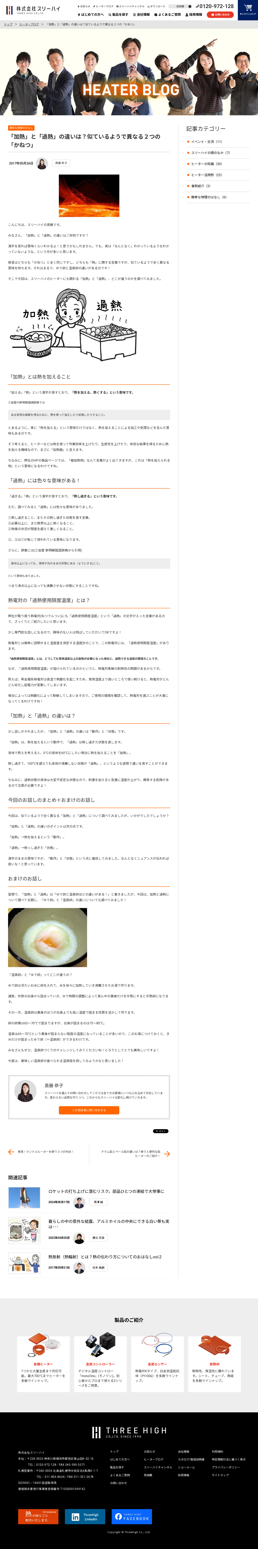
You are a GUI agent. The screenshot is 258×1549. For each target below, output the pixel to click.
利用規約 (217, 1451)
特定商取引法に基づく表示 (229, 1459)
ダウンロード (156, 6)
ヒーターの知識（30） (207, 164)
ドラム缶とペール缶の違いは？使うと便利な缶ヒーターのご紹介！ (130, 1154)
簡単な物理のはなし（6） (210, 197)
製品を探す (118, 15)
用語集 (148, 1475)
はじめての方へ (90, 15)
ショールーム (186, 1467)
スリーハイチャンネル (130, 6)
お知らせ (83, 6)
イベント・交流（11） (207, 142)
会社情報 (141, 15)
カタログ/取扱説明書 (191, 1459)
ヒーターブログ (103, 6)
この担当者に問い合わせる (89, 1110)
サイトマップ (220, 1475)
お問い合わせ (220, 14)
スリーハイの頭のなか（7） (211, 153)
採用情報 (193, 15)
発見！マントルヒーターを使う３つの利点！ (46, 1151)
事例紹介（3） (201, 186)
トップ (8, 24)
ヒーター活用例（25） (207, 175)
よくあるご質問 (167, 15)
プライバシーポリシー (226, 1467)
